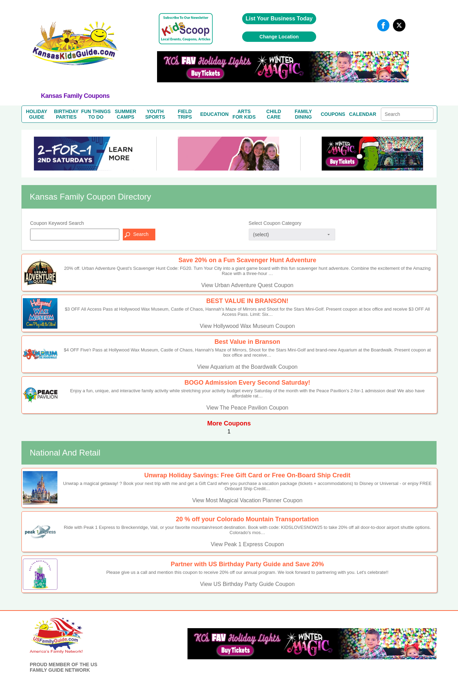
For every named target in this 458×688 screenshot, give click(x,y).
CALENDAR (362, 114)
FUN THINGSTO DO (96, 114)
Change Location (279, 36)
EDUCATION (214, 114)
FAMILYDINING (303, 114)
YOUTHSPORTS (155, 114)
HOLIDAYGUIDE (36, 114)
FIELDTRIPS (185, 114)
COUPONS (333, 114)
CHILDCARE (273, 114)
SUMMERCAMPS (125, 114)
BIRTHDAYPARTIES (66, 114)
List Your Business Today (279, 18)
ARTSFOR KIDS (244, 114)
